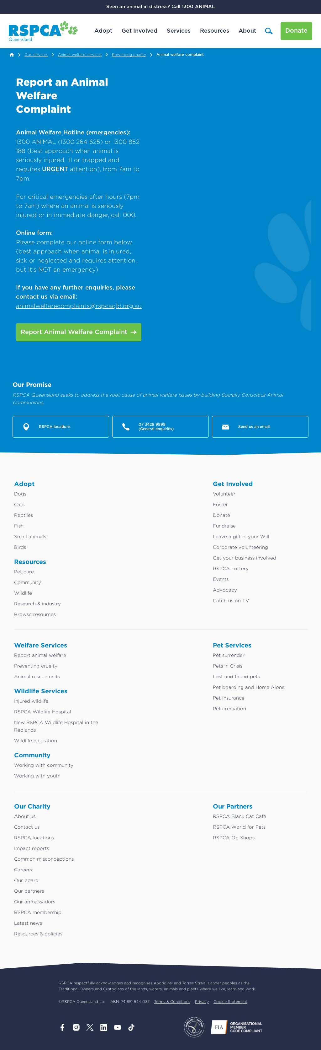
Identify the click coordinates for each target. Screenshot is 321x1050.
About (247, 31)
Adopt (103, 31)
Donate (296, 31)
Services (178, 31)
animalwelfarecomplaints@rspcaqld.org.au (79, 306)
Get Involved (139, 31)
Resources (214, 31)
